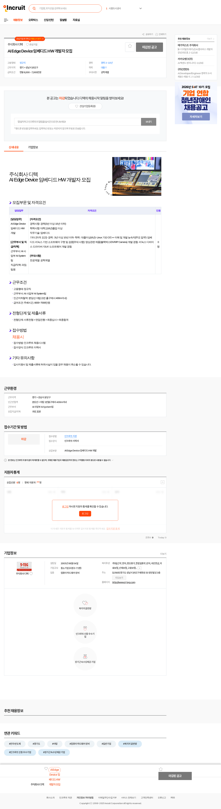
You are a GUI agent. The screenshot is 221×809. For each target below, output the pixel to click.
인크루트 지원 (70, 436)
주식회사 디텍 (15, 45)
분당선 (35, 402)
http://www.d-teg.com (123, 582)
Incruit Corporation (114, 803)
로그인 (65, 506)
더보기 (163, 553)
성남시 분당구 (44, 397)
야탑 (42, 402)
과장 (34, 411)
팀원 (39, 411)
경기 (34, 397)
